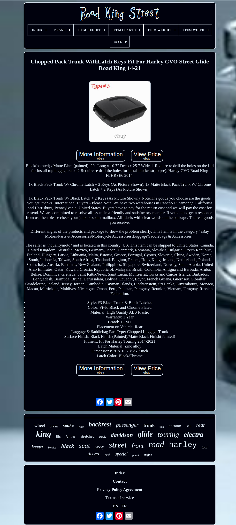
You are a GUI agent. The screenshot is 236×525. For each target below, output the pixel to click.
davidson (122, 435)
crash (54, 426)
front (138, 445)
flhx (162, 426)
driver (94, 453)
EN (115, 506)
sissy (99, 446)
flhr (58, 436)
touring (168, 434)
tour (205, 447)
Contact (120, 481)
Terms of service (119, 497)
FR (124, 506)
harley (183, 444)
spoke (68, 425)
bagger (37, 447)
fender (71, 436)
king (43, 433)
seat (84, 445)
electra (193, 434)
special (121, 454)
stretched (87, 436)
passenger (127, 425)
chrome (175, 425)
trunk (148, 425)
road (156, 444)
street (118, 444)
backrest (100, 424)
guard (135, 455)
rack (107, 454)
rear (200, 425)
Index (120, 473)
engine (148, 454)
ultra (188, 426)
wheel (39, 425)
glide (145, 434)
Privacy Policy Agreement (120, 489)
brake (52, 447)
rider (81, 426)
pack (102, 436)
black (67, 446)
